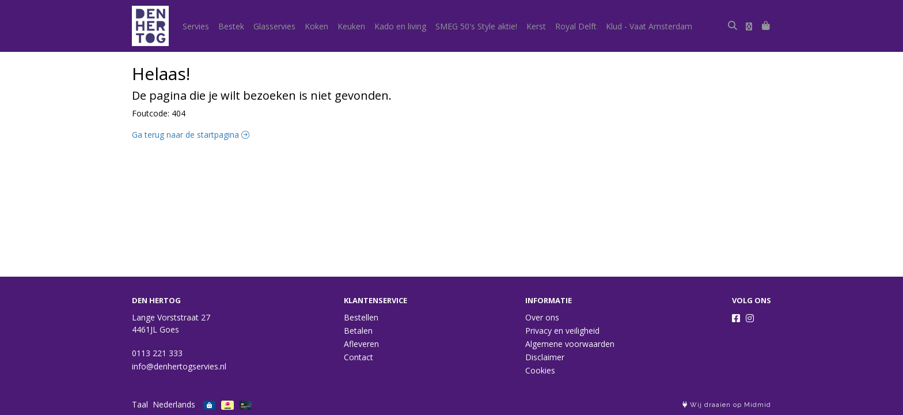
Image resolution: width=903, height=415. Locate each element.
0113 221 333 (157, 353)
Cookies (540, 370)
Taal (140, 404)
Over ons (542, 317)
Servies (196, 26)
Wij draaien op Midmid (726, 405)
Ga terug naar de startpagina (190, 134)
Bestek (231, 26)
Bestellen (361, 317)
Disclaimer (544, 357)
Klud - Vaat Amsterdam (649, 26)
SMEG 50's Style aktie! (476, 26)
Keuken (351, 26)
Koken (316, 26)
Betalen (358, 330)
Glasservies (274, 26)
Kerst (536, 26)
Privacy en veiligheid (562, 330)
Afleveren (361, 343)
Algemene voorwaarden (569, 343)
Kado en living (400, 26)
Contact (358, 357)
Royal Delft (576, 26)
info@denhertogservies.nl (179, 366)
